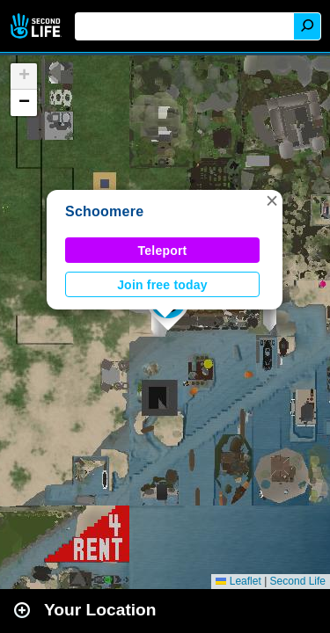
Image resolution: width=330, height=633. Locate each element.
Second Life (37, 26)
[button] (271, 200)
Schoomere (104, 211)
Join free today (162, 285)
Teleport (162, 251)
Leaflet (238, 581)
